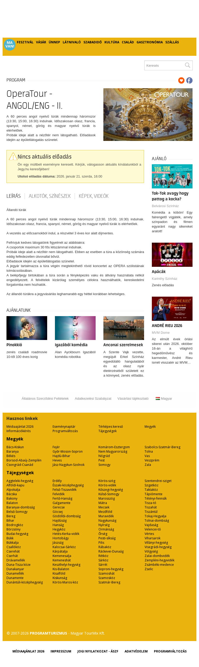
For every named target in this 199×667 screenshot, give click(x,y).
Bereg (10, 516)
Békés (10, 456)
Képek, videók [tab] (94, 196)
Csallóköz (13, 547)
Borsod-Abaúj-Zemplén (23, 460)
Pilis (101, 542)
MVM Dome (161, 333)
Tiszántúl (151, 511)
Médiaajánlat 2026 (19, 426)
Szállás (172, 42)
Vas (147, 456)
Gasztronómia (150, 42)
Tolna (149, 451)
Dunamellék (15, 573)
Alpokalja (13, 489)
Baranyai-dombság (20, 507)
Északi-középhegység (68, 485)
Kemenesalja (62, 556)
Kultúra (111, 42)
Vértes (149, 534)
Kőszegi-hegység (110, 489)
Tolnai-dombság (157, 520)
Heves (57, 460)
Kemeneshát (62, 560)
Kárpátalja (60, 551)
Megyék (150, 426)
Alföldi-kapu (15, 485)
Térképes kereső (110, 426)
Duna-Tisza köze (18, 564)
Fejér (56, 447)
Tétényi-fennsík (156, 498)
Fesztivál (25, 42)
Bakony (11, 498)
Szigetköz (151, 485)
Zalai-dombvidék (157, 556)
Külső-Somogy (108, 494)
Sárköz (103, 560)
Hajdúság (60, 520)
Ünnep (54, 42)
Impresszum (61, 651)
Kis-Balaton (61, 569)
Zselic (149, 569)
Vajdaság (151, 525)
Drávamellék (15, 560)
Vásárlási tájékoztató (132, 398)
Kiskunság (60, 578)
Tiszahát (151, 507)
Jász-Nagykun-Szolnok (68, 464)
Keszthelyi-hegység (66, 564)
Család (128, 42)
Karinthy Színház (164, 279)
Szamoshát (106, 573)
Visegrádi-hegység (158, 547)
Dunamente (15, 578)
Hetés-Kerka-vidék (66, 534)
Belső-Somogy (16, 511)
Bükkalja (12, 542)
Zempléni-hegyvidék (159, 560)
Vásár (41, 42)
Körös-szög (106, 481)
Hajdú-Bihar (61, 456)
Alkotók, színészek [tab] (50, 196)
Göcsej (58, 511)
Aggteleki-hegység (19, 481)
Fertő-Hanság (62, 498)
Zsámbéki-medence (159, 564)
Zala (148, 464)
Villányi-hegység (156, 542)
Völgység (151, 551)
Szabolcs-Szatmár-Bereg (162, 447)
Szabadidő (92, 42)
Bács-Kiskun (15, 447)
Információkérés (18, 431)
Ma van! (9, 44)
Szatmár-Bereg (109, 582)
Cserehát (13, 551)
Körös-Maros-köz (65, 582)
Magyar (164, 398)
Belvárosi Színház (165, 206)
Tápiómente (153, 494)
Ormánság (106, 529)
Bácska (11, 494)
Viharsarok (152, 538)
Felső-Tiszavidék (64, 489)
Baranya (12, 451)
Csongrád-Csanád (19, 464)
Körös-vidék (107, 485)
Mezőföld (105, 511)
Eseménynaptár (64, 426)
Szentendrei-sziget (158, 481)
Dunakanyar (15, 569)
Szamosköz (106, 578)
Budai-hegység (17, 534)
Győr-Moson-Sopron (68, 451)
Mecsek (103, 507)
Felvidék (59, 494)
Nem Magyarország (112, 451)
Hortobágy (61, 538)
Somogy (104, 464)
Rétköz (103, 556)
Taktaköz (151, 489)
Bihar (10, 520)
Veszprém (152, 460)
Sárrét (102, 564)
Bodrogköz (14, 525)
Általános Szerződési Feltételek (45, 398)
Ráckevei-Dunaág (111, 551)
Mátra (102, 503)
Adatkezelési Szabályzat (93, 398)
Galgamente (61, 503)
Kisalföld (59, 573)
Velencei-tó (153, 529)
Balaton (12, 503)
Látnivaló (72, 42)
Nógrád (104, 456)
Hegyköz (59, 529)
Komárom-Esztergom (114, 447)
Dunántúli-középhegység (24, 582)
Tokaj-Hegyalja (155, 516)
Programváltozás (65, 431)
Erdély (57, 481)
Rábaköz (104, 547)
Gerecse (59, 507)
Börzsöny (13, 529)
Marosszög (106, 498)
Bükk (9, 538)
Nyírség (104, 525)
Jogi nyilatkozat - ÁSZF (97, 651)
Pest (101, 460)
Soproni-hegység (110, 569)
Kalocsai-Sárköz (64, 547)
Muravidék (106, 516)
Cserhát (12, 556)
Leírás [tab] (13, 196)
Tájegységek (107, 431)
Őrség (102, 534)
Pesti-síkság (107, 538)
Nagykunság (107, 520)
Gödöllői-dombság (67, 516)
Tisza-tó (150, 503)
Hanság (58, 525)
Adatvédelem (136, 651)
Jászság (58, 542)
